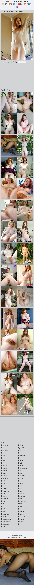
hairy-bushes (6, 519)
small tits (21, 496)
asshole (4, 458)
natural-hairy (23, 468)
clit (3, 486)
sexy (20, 491)
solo (20, 498)
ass (3, 455)
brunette (4, 478)
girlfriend (4, 509)
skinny (21, 493)
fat (2, 504)
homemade (5, 524)
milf (20, 463)
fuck (3, 506)
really (20, 483)
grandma (5, 514)
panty (20, 478)
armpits (4, 450)
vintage (21, 519)
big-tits (4, 470)
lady (20, 450)
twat (20, 506)
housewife (22, 445)
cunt (3, 493)
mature (21, 460)
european (5, 498)
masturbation (23, 458)
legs (20, 453)
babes (4, 460)
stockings (22, 501)
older (20, 473)
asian (3, 453)
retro (20, 488)
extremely (5, 501)
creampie (5, 491)
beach (4, 465)
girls (3, 511)
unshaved (22, 509)
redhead (21, 486)
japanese (21, 448)
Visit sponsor (22, 62)
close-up (4, 488)
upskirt (21, 511)
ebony (4, 496)
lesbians (21, 455)
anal (3, 448)
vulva (20, 521)
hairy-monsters (6, 521)
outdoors (21, 476)
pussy (20, 481)
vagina (21, 514)
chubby (4, 483)
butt (3, 481)
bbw (3, 463)
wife (20, 524)
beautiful (4, 468)
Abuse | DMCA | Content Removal (12, 533)
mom (20, 465)
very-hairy (22, 516)
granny (4, 516)
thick (20, 504)
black (3, 473)
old (19, 470)
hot (3, 527)
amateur (4, 445)
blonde (4, 476)
